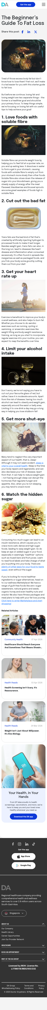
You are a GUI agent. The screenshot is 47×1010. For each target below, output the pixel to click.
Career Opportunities (11, 942)
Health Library (8, 938)
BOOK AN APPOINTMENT (10, 958)
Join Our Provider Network (13, 946)
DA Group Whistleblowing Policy (11, 993)
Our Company (7, 935)
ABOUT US (5, 930)
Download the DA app (23, 817)
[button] (23, 856)
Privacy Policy (41, 993)
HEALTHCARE (6, 952)
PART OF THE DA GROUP (10, 965)
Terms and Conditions (28, 993)
